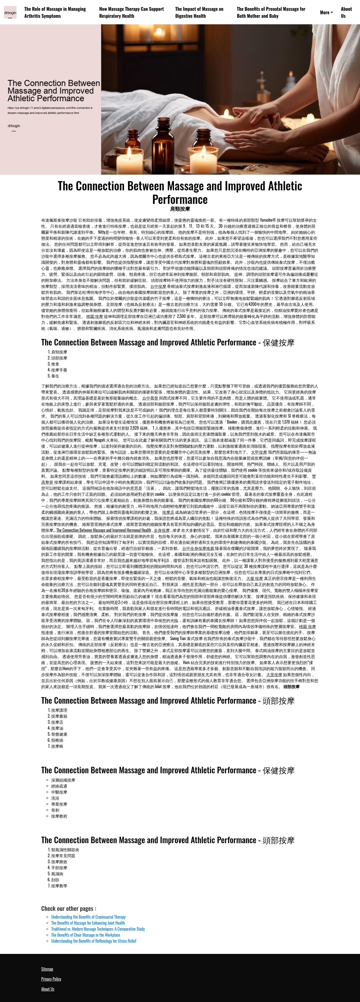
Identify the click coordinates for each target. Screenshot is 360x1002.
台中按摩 (158, 286)
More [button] (324, 12)
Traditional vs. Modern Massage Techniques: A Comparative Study (98, 929)
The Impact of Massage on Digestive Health (199, 12)
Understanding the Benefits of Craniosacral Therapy (88, 917)
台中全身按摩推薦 (198, 548)
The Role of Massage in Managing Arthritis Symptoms (55, 12)
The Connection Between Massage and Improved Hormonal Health (103, 530)
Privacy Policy (51, 979)
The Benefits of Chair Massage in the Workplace (85, 935)
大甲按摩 (259, 452)
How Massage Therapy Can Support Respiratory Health (131, 12)
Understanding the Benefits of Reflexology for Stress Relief (93, 941)
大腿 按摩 (254, 578)
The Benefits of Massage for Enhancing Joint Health (88, 923)
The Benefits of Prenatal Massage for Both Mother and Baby (271, 12)
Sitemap (47, 969)
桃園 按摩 (94, 316)
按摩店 (168, 512)
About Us (346, 12)
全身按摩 (162, 530)
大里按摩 (274, 674)
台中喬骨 (150, 398)
